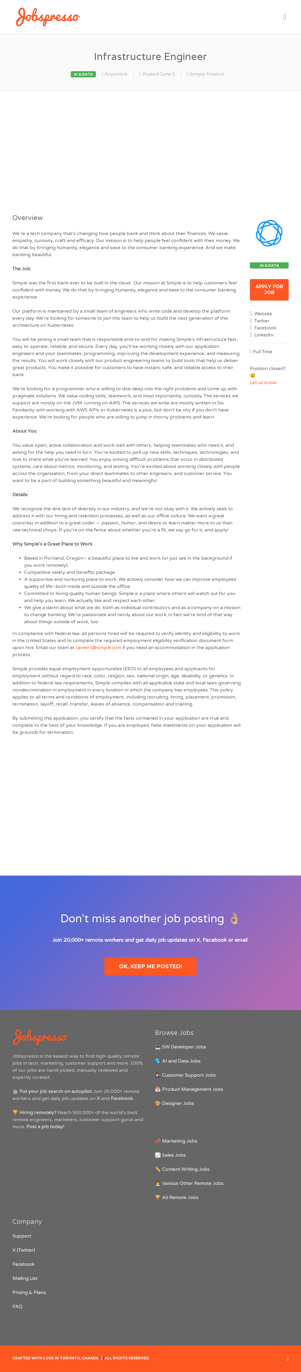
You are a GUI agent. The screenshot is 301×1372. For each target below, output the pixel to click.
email (241, 940)
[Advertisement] (150, 151)
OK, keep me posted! (150, 966)
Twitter (261, 321)
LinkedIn (263, 335)
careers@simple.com (98, 648)
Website (262, 314)
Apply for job (269, 290)
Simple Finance (207, 74)
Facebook (264, 328)
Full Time (262, 352)
